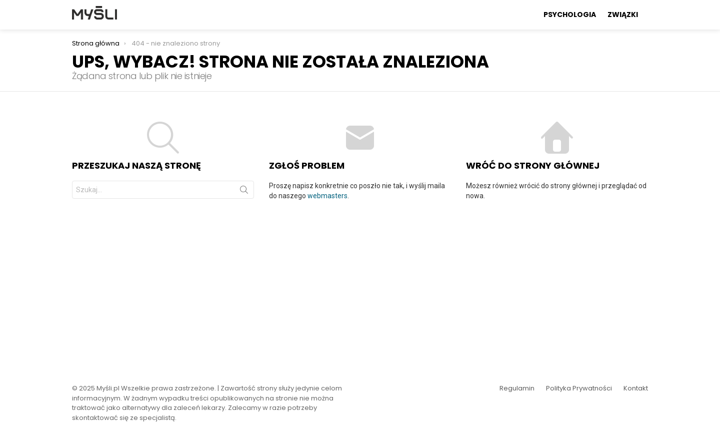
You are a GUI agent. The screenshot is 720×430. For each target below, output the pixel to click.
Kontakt (636, 388)
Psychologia (570, 15)
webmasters (328, 196)
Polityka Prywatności (579, 388)
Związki (623, 15)
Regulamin (517, 388)
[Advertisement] (360, 286)
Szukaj (244, 192)
